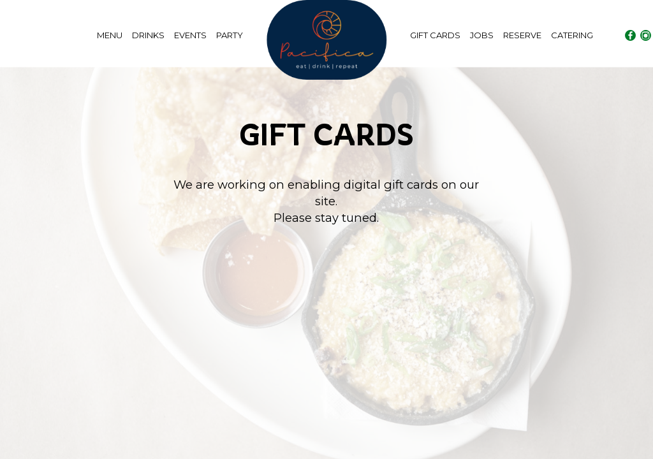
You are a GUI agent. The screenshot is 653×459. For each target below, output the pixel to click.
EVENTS (191, 35)
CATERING (572, 35)
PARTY (229, 35)
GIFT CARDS (436, 35)
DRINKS (149, 35)
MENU (110, 35)
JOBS (482, 35)
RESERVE (523, 35)
